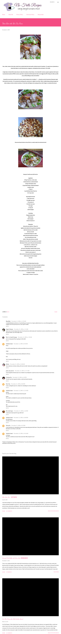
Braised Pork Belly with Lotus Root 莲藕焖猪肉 (15, 558)
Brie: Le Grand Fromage (11, 337)
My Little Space (9, 411)
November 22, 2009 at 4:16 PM (20, 377)
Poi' (36, 79)
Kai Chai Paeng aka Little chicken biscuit (12, 619)
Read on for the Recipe (53, 632)
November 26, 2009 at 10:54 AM (21, 433)
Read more (56, 571)
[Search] (52, 2)
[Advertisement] (30, 295)
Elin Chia (8, 384)
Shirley (7, 364)
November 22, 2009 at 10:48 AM (17, 364)
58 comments (9, 511)
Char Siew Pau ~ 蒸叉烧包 (9, 497)
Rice (8, 311)
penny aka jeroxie (10, 370)
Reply (7, 326)
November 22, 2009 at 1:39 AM (25, 337)
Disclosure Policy (30, 14)
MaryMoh (8, 321)
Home (3, 14)
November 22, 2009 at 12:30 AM (18, 321)
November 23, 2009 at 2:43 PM (21, 411)
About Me (10, 14)
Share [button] (55, 311)
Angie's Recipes (9, 329)
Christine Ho (9, 377)
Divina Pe (8, 425)
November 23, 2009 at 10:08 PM (21, 417)
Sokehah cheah (9, 343)
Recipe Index (41, 14)
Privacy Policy (20, 14)
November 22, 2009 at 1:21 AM (21, 329)
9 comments (9, 572)
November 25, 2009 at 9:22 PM (18, 425)
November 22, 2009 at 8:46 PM (18, 384)
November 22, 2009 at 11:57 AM (22, 370)
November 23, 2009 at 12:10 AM (21, 390)
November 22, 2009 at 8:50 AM (21, 343)
